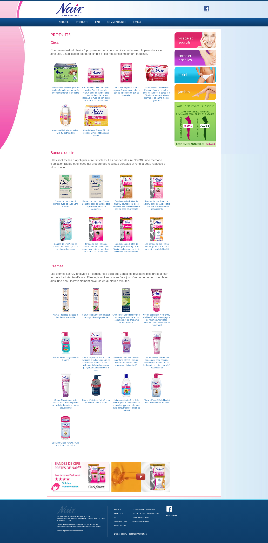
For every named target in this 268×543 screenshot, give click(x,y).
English (137, 22)
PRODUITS (82, 22)
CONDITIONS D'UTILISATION (143, 509)
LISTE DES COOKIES (140, 517)
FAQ (97, 22)
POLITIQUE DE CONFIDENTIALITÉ (145, 513)
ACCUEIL (64, 22)
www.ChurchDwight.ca (140, 522)
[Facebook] (206, 7)
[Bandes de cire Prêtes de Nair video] (141, 477)
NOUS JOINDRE (120, 526)
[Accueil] (66, 507)
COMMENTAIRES (116, 22)
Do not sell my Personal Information (130, 534)
